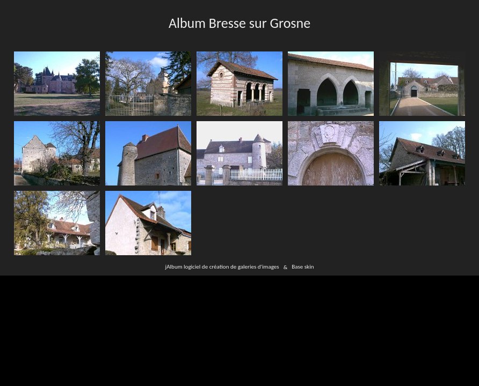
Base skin (303, 267)
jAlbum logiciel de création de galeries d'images (222, 267)
